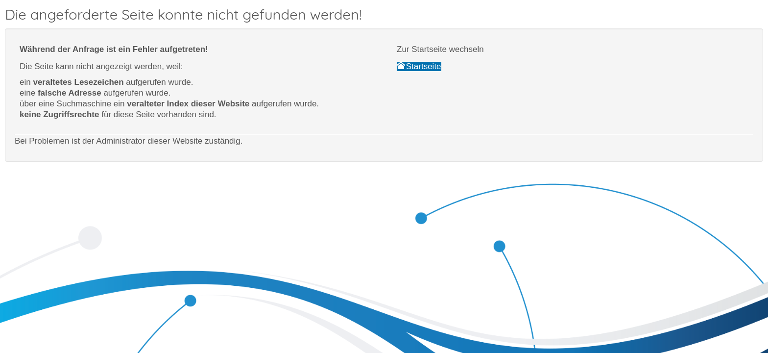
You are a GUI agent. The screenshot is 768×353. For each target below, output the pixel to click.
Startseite (419, 66)
